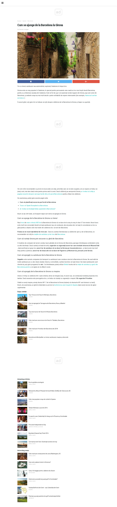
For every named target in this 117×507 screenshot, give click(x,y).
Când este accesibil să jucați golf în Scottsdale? (43, 479)
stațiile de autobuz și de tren (44, 234)
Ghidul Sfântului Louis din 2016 (38, 408)
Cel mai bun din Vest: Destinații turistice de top (43, 442)
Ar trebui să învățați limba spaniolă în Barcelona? (37, 209)
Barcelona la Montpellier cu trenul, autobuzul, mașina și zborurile (48, 337)
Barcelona (30, 21)
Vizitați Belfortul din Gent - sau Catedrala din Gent (44, 487)
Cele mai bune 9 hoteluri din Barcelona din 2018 (43, 328)
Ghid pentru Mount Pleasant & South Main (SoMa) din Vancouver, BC (50, 391)
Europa (19, 21)
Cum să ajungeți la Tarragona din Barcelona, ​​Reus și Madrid (47, 303)
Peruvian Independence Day (37, 424)
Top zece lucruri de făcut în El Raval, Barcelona (43, 312)
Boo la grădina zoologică (36, 382)
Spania (24, 21)
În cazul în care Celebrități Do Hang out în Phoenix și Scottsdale (48, 416)
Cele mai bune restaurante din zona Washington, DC (45, 453)
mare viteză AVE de (34, 223)
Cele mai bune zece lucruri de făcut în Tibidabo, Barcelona (46, 320)
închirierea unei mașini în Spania (66, 285)
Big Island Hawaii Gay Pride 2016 (39, 433)
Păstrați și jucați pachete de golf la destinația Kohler (44, 496)
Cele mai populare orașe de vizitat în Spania (42, 399)
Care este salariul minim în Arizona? (40, 462)
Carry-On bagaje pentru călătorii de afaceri (42, 470)
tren (22, 223)
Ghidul (66, 264)
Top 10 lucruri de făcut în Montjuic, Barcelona (42, 295)
